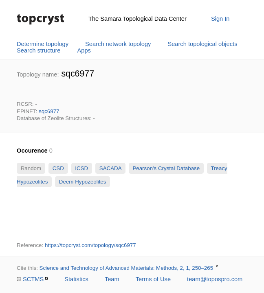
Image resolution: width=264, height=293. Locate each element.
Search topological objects (202, 44)
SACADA (110, 168)
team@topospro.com (214, 279)
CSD (58, 168)
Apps (84, 50)
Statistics (76, 279)
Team (112, 279)
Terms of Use (153, 279)
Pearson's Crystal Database (166, 168)
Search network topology (118, 44)
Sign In (220, 18)
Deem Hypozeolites (82, 182)
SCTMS (33, 279)
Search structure (39, 50)
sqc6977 (49, 111)
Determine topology (42, 44)
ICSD (82, 168)
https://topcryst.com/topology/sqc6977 (90, 245)
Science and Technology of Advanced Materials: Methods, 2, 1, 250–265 (126, 268)
